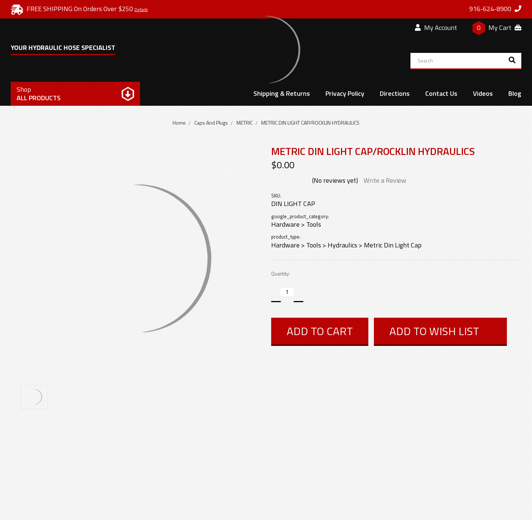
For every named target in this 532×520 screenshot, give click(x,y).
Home (179, 122)
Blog (514, 93)
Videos (483, 93)
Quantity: (280, 273)
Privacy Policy (344, 93)
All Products (39, 93)
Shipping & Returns (281, 93)
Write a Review (385, 180)
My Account (436, 28)
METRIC (244, 122)
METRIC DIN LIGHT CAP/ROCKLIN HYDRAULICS (310, 122)
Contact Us (441, 93)
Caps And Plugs (211, 122)
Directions (395, 93)
